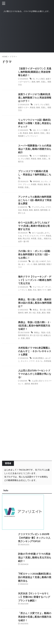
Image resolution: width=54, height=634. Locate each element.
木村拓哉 (47, 361)
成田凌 (27, 384)
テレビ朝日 (40, 79)
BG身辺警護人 (38, 358)
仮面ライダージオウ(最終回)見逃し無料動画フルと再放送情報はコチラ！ (34, 97)
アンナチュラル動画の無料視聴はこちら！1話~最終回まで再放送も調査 (34, 200)
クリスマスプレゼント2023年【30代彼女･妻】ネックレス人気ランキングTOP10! (34, 538)
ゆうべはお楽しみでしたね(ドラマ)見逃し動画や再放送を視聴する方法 (34, 226)
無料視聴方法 (23, 335)
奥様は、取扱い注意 (42, 332)
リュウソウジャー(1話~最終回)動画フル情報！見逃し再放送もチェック (34, 123)
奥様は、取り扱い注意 (42, 310)
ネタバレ (39, 361)
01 (34, 79)
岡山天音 (26, 238)
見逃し (43, 82)
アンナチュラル (38, 207)
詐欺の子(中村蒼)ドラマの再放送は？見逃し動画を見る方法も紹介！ (34, 557)
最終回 (36, 133)
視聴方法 (47, 238)
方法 (34, 290)
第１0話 (32, 313)
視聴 (48, 313)
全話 (20, 210)
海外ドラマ (41, 290)
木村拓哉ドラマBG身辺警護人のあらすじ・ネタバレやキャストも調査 (34, 351)
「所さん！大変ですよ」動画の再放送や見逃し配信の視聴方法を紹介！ (34, 617)
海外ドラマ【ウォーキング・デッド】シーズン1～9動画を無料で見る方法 (34, 280)
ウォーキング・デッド (42, 287)
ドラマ (48, 207)
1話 (34, 130)
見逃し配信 (41, 313)
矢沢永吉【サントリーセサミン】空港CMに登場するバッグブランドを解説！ (34, 597)
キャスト (24, 361)
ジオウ (36, 104)
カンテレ (44, 181)
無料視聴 (43, 210)
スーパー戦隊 (42, 130)
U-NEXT (42, 261)
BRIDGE (36, 181)
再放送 (32, 107)
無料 (38, 82)
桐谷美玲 (34, 384)
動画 (33, 82)
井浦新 (33, 184)
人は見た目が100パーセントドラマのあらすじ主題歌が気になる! (34, 374)
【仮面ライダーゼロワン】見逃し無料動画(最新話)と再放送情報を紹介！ (34, 72)
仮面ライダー (23, 107)
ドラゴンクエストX (30, 236)
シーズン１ (22, 290)
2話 (37, 261)
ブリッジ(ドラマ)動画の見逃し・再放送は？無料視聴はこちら (34, 174)
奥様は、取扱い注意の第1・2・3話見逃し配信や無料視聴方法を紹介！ (34, 325)
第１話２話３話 (36, 335)
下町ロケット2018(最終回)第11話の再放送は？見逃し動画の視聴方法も (34, 577)
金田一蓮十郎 (23, 241)
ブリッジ (26, 184)
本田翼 (33, 238)
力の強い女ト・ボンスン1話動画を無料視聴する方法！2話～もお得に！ (34, 254)
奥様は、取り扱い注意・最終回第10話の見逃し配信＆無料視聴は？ (34, 303)
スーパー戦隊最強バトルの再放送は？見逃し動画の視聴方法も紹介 (34, 149)
